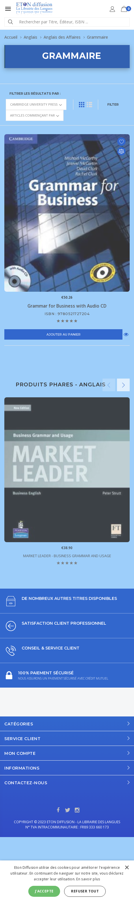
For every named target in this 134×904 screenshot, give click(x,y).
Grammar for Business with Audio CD (67, 306)
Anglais (30, 37)
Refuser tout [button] (85, 891)
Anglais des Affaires (62, 37)
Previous (109, 385)
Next (123, 385)
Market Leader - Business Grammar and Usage (67, 555)
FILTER (113, 104)
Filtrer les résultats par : (35, 93)
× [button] (126, 868)
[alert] (67, 882)
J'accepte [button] (44, 891)
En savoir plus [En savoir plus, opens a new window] (88, 879)
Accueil (10, 37)
